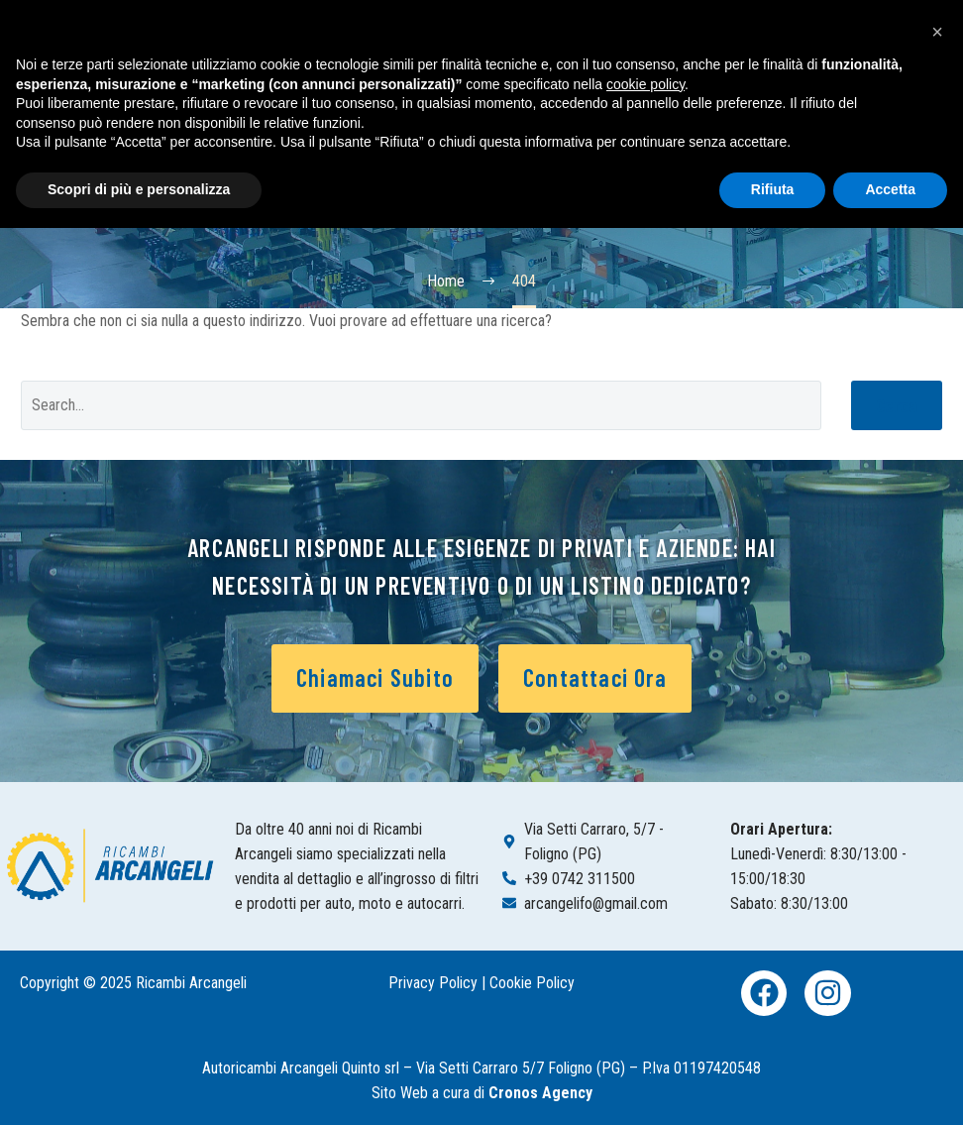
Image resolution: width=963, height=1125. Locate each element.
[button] (937, 32)
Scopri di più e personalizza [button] (139, 189)
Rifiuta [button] (773, 189)
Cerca (896, 405)
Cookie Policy (532, 982)
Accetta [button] (890, 189)
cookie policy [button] (645, 84)
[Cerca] (421, 405)
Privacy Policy (433, 982)
